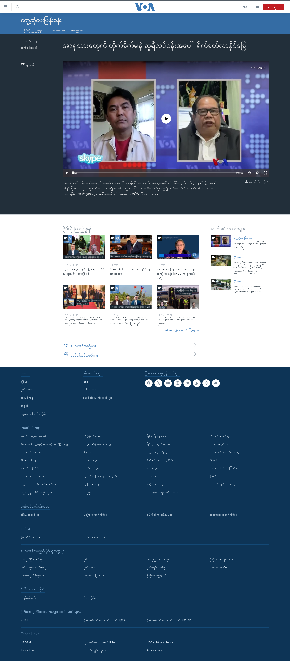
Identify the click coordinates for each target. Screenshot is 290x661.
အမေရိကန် (27, 397)
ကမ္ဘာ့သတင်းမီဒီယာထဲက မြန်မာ (38, 484)
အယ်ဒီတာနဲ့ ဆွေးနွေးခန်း (34, 436)
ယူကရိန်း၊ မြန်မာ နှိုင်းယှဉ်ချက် (100, 476)
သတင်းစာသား (57, 30)
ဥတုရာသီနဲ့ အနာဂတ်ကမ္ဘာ (98, 444)
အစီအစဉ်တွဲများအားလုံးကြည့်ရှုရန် (181, 330)
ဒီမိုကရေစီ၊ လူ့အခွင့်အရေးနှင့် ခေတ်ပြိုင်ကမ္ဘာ (45, 444)
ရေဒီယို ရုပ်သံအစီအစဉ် (33, 567)
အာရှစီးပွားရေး (155, 468)
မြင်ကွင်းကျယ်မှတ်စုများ (160, 444)
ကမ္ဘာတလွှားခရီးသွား (158, 452)
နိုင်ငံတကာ (238, 257)
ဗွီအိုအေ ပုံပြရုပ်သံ (156, 575)
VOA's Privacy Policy (160, 642)
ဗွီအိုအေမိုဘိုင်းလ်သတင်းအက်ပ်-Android (169, 620)
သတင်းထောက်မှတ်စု (32, 476)
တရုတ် (24, 405)
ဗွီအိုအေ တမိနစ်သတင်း (222, 559)
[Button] (28, 65)
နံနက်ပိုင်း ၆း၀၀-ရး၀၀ (33, 537)
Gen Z (214, 460)
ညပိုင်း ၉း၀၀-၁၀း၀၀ (95, 537)
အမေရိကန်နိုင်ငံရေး (31, 468)
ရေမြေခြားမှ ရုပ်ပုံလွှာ (158, 559)
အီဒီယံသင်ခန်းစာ (30, 514)
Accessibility (154, 650)
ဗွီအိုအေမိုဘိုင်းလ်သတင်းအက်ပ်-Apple (105, 620)
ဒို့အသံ (213, 476)
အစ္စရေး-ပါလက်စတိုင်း (33, 413)
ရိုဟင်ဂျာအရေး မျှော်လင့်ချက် (163, 492)
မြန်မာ (24, 381)
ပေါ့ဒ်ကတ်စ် (89, 389)
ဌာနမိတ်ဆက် (28, 597)
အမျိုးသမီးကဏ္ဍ (155, 484)
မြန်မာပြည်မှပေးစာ (157, 436)
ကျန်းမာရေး (153, 476)
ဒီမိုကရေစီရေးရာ (30, 460)
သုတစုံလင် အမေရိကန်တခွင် (225, 452)
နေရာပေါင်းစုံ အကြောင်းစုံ (224, 468)
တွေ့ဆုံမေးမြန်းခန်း (243, 238)
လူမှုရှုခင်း (89, 492)
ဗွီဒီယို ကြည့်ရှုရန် (33, 30)
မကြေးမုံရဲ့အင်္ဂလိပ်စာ (95, 514)
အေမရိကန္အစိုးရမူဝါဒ (95, 650)
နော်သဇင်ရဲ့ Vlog (219, 567)
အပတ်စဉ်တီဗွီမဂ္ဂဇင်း (32, 575)
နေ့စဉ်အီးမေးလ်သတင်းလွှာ (97, 397)
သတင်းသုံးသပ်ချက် (31, 452)
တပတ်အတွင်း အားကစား (97, 460)
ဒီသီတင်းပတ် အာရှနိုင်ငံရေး (162, 460)
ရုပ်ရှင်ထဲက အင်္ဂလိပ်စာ (159, 514)
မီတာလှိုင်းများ (91, 597)
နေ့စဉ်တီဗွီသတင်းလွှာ (32, 559)
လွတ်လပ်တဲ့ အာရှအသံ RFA (99, 642)
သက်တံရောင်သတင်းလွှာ (223, 484)
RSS (86, 381)
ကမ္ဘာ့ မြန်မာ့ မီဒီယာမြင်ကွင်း (36, 492)
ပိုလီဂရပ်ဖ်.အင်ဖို (156, 567)
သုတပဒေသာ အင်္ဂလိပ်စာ (223, 514)
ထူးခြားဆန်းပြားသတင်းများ (98, 484)
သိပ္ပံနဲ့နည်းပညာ (92, 436)
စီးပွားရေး (89, 452)
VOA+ (24, 620)
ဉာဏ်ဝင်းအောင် (29, 47)
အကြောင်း (77, 30)
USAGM (26, 642)
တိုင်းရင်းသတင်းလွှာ (220, 436)
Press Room (28, 650)
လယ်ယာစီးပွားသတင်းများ (98, 468)
